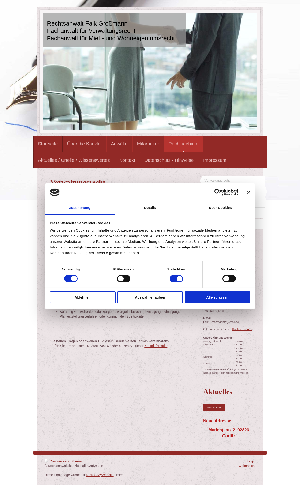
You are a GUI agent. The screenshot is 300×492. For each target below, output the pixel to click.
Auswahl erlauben (150, 297)
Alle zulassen (217, 297)
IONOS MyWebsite (100, 475)
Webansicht (246, 466)
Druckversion (57, 461)
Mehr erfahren (214, 407)
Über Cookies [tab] (220, 208)
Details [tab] (150, 208)
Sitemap (77, 461)
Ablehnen (82, 297)
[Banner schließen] (248, 192)
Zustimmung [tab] (79, 208)
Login (251, 461)
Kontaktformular (155, 346)
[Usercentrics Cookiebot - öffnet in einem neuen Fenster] (217, 192)
